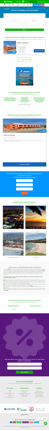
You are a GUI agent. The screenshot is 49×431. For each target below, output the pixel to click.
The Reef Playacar (39, 395)
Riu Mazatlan (24, 392)
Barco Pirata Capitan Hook (10, 397)
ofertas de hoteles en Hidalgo (21, 273)
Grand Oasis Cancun (24, 390)
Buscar (24, 29)
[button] (18, 5)
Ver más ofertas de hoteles (26, 59)
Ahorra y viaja (27, 427)
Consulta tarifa (39, 50)
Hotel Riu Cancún (24, 394)
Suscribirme (24, 372)
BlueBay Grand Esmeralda (39, 392)
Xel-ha (10, 391)
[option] (24, 143)
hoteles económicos (34, 280)
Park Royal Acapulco (39, 393)
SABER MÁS (24, 193)
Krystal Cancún (24, 396)
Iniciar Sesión (34, 1)
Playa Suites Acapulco (39, 396)
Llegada (14, 18)
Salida (34, 18)
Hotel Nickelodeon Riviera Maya (24, 393)
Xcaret (10, 390)
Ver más (24, 52)
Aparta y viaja (22, 427)
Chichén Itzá (10, 395)
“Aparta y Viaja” (33, 281)
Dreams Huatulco (39, 391)
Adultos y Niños (24, 23)
